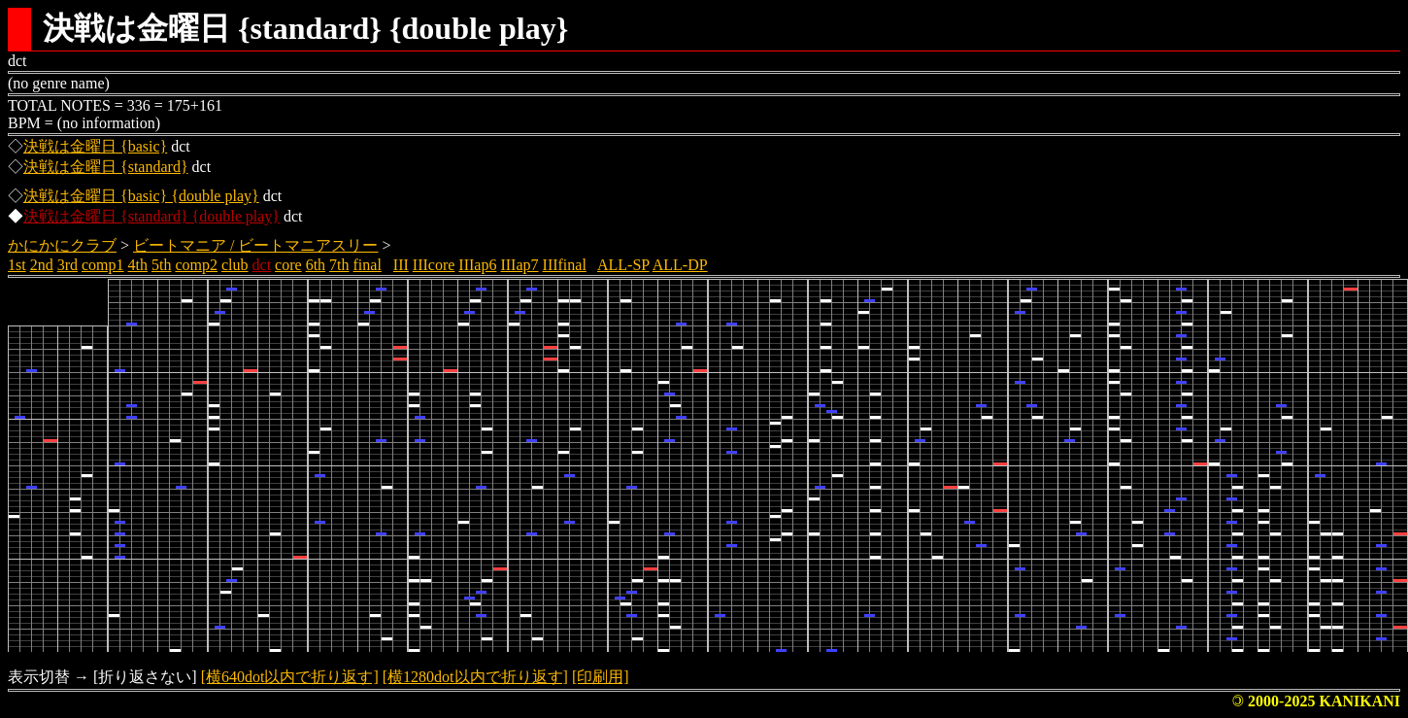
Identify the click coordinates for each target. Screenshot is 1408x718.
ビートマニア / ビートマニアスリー (255, 245)
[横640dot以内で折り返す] (290, 676)
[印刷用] (600, 676)
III (401, 264)
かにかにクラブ (62, 245)
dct (262, 264)
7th (339, 264)
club (235, 264)
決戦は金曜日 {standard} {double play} (151, 216)
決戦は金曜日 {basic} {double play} (141, 196)
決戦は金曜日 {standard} (105, 166)
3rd (67, 264)
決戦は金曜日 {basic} (95, 146)
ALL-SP (623, 264)
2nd (41, 264)
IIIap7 (519, 264)
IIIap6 (477, 264)
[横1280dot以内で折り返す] (475, 676)
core (288, 264)
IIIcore (434, 264)
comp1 (103, 264)
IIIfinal (565, 264)
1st (17, 264)
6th (315, 264)
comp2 (196, 264)
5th (161, 264)
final (367, 264)
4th (138, 264)
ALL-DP (680, 264)
